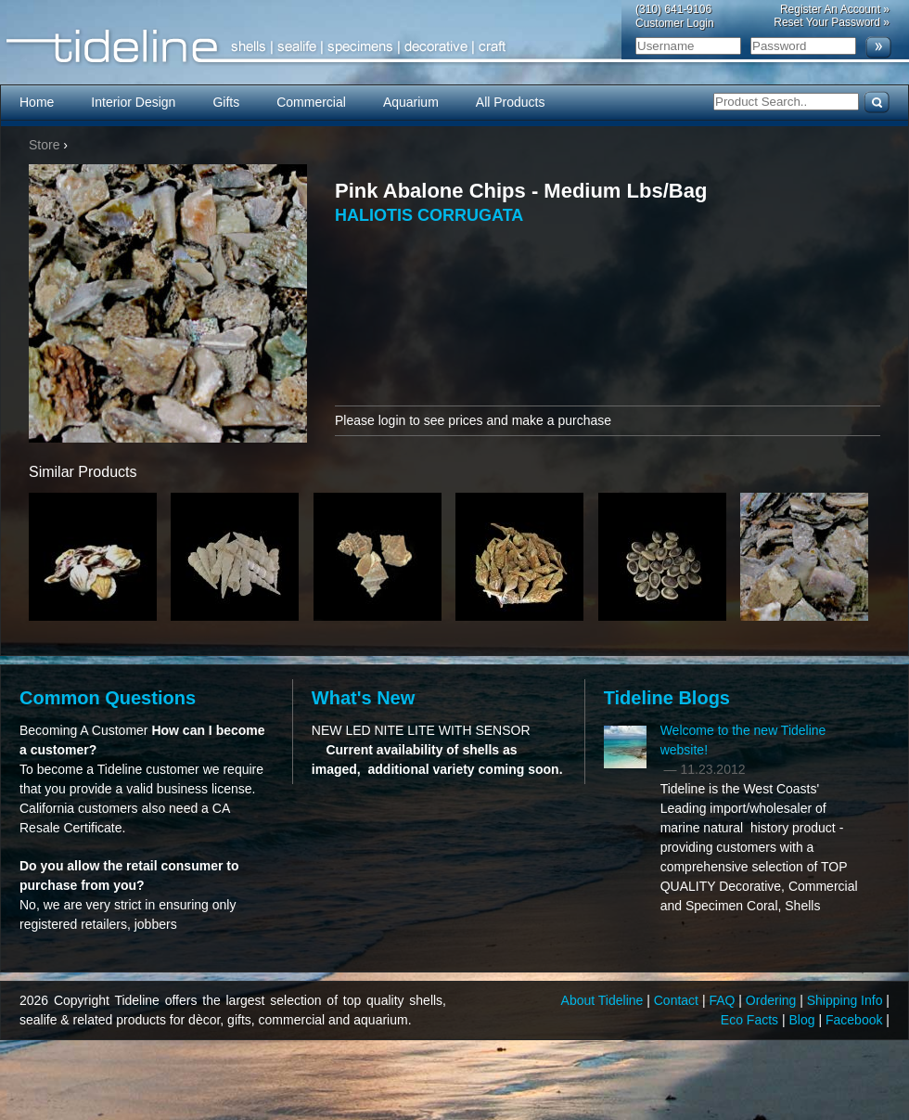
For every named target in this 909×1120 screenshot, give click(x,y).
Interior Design (133, 102)
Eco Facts (751, 1019)
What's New (363, 698)
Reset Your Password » (832, 22)
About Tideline (604, 1000)
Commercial (311, 102)
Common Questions (107, 698)
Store (44, 144)
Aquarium (411, 102)
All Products (510, 102)
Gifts (225, 102)
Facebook (856, 1019)
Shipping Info (847, 1000)
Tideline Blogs (667, 698)
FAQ (723, 1000)
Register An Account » (835, 9)
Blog (804, 1019)
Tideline (454, 47)
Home (36, 102)
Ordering (773, 1000)
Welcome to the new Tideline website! (743, 740)
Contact (678, 1000)
